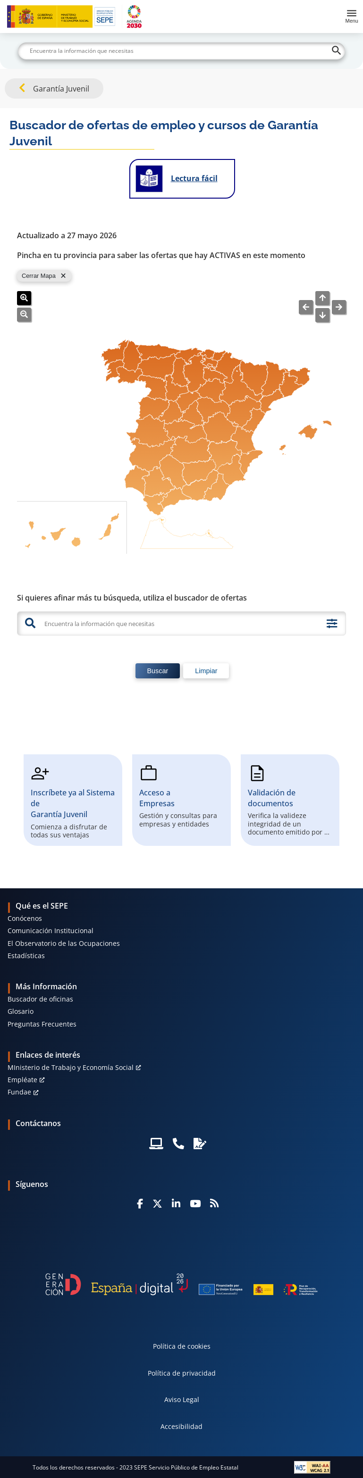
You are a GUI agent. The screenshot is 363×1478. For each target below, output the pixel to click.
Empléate (22, 1079)
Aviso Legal (181, 1399)
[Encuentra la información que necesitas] (181, 623)
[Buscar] (181, 50)
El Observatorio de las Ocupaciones (64, 943)
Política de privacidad (182, 1373)
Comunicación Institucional (50, 930)
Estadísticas (26, 955)
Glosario (21, 1011)
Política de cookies (182, 1346)
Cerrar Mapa (39, 275)
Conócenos (25, 918)
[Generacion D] (181, 1284)
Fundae (19, 1091)
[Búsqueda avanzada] (331, 623)
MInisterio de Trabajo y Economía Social (71, 1067)
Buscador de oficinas (40, 998)
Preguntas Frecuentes (42, 1023)
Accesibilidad (181, 1426)
